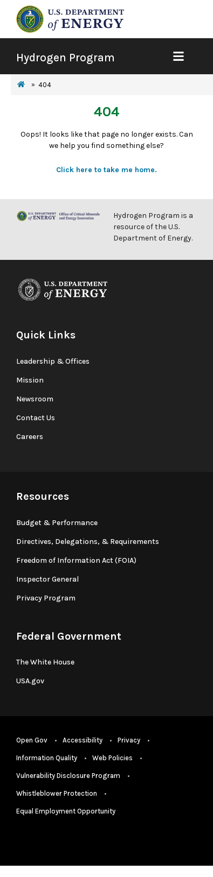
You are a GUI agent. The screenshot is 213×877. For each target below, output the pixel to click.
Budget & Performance (57, 522)
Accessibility (82, 740)
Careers (29, 436)
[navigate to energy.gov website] (70, 18)
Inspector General (47, 579)
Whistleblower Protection (56, 793)
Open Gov (31, 740)
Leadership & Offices (53, 361)
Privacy (129, 740)
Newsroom (34, 399)
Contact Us (35, 417)
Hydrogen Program (65, 57)
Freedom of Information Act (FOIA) (76, 560)
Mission (30, 380)
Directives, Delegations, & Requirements (87, 541)
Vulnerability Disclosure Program (68, 776)
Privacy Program (45, 598)
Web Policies (112, 758)
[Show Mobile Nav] (178, 56)
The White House (45, 662)
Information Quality (46, 758)
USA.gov (30, 680)
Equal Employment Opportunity (65, 811)
